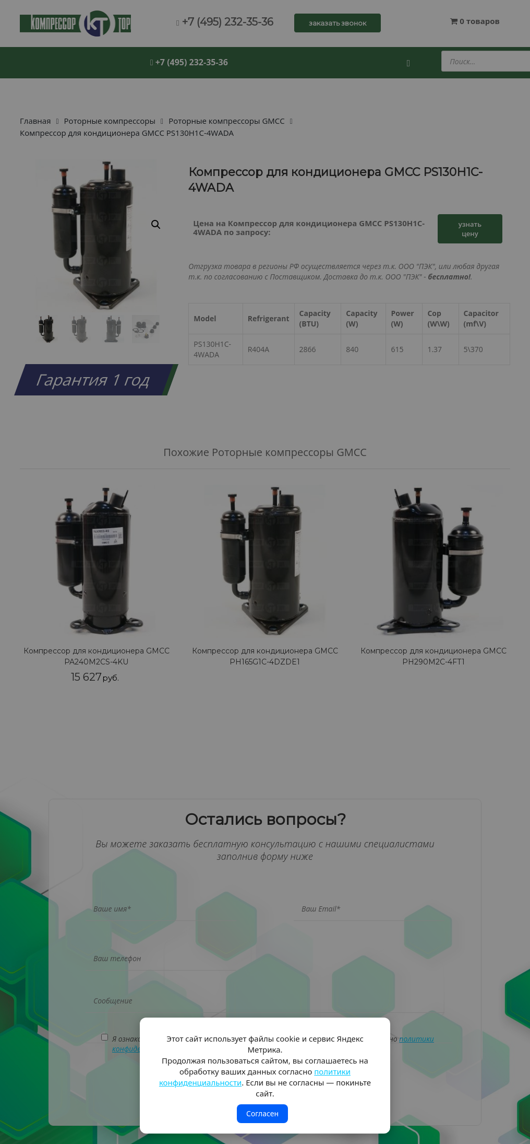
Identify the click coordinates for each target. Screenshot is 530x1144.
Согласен (262, 1113)
